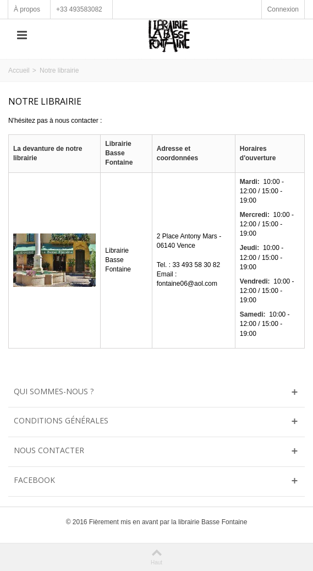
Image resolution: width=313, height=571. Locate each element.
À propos (27, 9)
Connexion (283, 9)
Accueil (19, 70)
